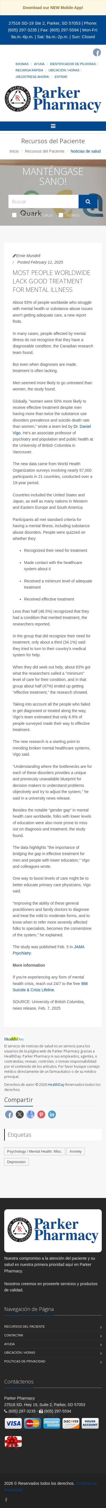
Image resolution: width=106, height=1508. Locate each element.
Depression (16, 1162)
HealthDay (56, 1084)
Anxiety (76, 1151)
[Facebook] (97, 52)
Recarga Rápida (29, 70)
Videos (69, 215)
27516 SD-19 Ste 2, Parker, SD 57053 (44, 23)
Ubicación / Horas (64, 70)
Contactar (13, 1335)
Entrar (61, 76)
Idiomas (22, 64)
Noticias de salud (32, 215)
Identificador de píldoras (73, 64)
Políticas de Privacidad (24, 1361)
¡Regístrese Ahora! (32, 76)
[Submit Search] (88, 201)
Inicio (14, 151)
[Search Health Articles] (43, 201)
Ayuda (39, 64)
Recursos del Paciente (44, 151)
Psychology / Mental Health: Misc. (34, 1151)
